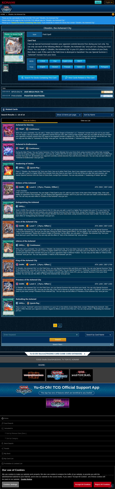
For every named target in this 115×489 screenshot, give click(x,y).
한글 (55, 61)
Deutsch (55, 67)
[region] (57, 477)
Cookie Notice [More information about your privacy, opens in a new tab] (26, 479)
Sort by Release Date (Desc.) (16, 433)
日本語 (42, 61)
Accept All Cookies (83, 484)
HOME (3, 14)
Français (67, 67)
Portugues (104, 67)
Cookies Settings (10, 484)
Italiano (79, 67)
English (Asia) (67, 61)
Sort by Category (12, 438)
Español (92, 67)
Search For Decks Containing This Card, (26, 23)
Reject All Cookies (102, 484)
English (42, 67)
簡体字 (79, 61)
